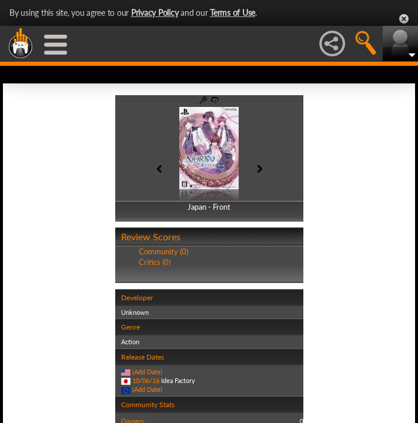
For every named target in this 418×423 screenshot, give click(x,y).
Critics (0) (154, 262)
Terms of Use (232, 13)
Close (404, 19)
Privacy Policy (155, 13)
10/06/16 (145, 380)
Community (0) (163, 251)
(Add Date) (147, 371)
